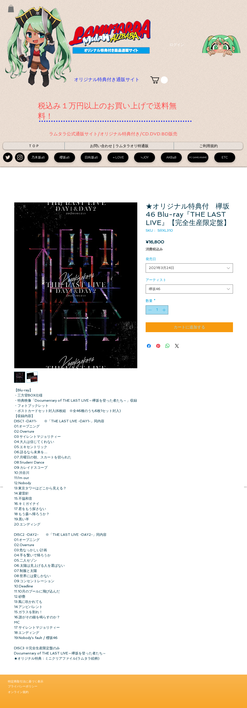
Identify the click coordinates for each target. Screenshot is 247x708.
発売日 (151, 259)
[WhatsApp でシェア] (167, 346)
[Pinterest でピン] (158, 346)
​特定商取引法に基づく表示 (25, 681)
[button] (11, 8)
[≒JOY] (144, 157)
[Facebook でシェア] (149, 346)
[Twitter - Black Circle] (8, 157)
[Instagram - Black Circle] (20, 157)
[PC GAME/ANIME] (197, 157)
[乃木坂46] (38, 157)
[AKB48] (171, 157)
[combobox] (189, 268)
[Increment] (164, 310)
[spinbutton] (157, 310)
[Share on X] (177, 346)
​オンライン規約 (18, 692)
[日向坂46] (91, 157)
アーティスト (156, 280)
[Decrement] (149, 310)
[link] (159, 80)
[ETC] (224, 157)
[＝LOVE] (118, 157)
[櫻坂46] (64, 157)
